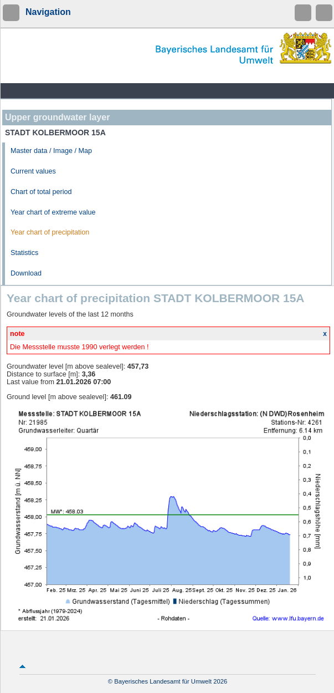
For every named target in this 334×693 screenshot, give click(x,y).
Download (26, 273)
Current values (33, 171)
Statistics (24, 253)
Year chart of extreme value (53, 212)
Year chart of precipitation (50, 232)
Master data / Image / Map (51, 151)
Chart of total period (41, 192)
